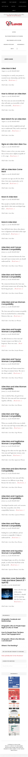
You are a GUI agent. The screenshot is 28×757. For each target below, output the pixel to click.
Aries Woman (18, 405)
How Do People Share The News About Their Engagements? (12, 633)
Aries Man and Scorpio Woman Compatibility (11, 330)
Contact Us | (13, 746)
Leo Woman (17, 320)
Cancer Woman (18, 266)
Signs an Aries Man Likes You (13, 144)
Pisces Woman (18, 542)
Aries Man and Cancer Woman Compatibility (11, 248)
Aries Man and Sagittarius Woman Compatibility (12, 442)
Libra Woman (18, 487)
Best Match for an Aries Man (13, 119)
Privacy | (7, 746)
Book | (22, 749)
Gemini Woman (18, 293)
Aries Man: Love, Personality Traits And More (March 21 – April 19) (13, 580)
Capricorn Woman (19, 514)
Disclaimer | (20, 746)
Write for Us (14, 750)
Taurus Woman (18, 378)
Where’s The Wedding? (9, 646)
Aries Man (11, 85)
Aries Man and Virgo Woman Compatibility (11, 415)
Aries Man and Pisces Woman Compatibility (11, 524)
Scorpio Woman (18, 350)
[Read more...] (13, 80)
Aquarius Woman (13, 569)
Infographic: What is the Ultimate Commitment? (13, 640)
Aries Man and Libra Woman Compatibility (13, 470)
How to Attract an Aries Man (13, 93)
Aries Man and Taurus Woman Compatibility (11, 360)
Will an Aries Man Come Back (11, 170)
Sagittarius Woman (19, 460)
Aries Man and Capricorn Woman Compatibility (12, 497)
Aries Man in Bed (8, 68)
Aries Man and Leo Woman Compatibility (13, 303)
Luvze (14, 24)
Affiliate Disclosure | (10, 747)
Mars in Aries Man (9, 222)
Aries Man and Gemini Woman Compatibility (11, 275)
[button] (17, 48)
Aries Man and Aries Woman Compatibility (13, 387)
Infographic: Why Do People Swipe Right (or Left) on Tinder (13, 627)
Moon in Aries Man (9, 197)
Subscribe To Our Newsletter (14, 15)
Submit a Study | (17, 749)
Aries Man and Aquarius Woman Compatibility (11, 552)
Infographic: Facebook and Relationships (10, 620)
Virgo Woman (18, 432)
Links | (10, 749)
